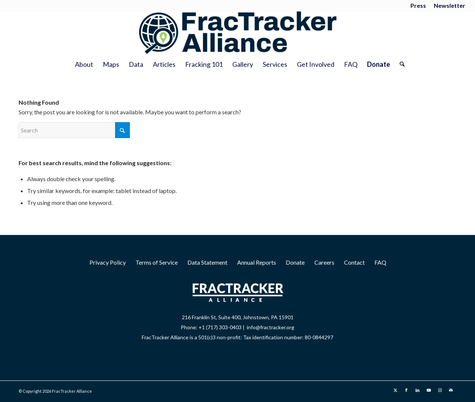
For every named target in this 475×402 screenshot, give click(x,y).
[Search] (399, 64)
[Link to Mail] (450, 390)
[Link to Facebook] (406, 390)
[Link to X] (395, 390)
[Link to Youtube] (428, 390)
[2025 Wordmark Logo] (237, 33)
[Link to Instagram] (439, 390)
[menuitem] (418, 6)
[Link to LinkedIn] (417, 390)
